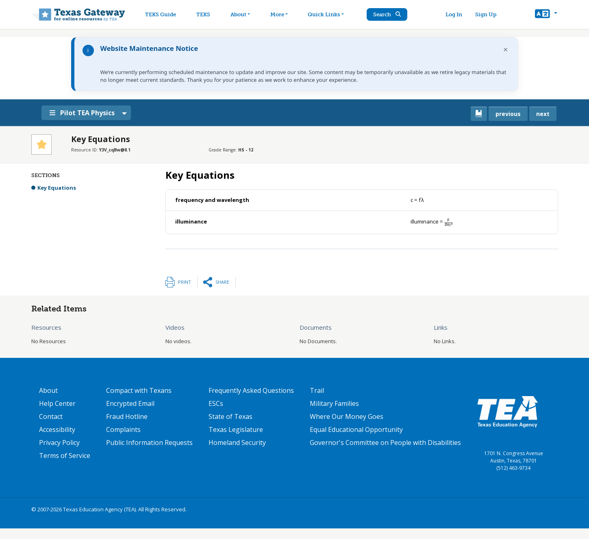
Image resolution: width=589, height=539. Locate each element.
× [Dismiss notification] (505, 49)
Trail (317, 390)
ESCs (216, 403)
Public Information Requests (149, 442)
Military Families (334, 403)
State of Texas (230, 416)
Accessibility (57, 429)
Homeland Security (237, 442)
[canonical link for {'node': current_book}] (479, 114)
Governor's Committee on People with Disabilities (385, 442)
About (48, 390)
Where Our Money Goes (346, 416)
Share (222, 282)
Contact (51, 416)
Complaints (123, 429)
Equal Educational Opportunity (356, 429)
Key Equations (56, 187)
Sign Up (487, 14)
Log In (455, 14)
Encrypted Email (130, 403)
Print (184, 282)
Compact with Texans (139, 390)
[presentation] (417, 200)
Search (390, 14)
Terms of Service (64, 455)
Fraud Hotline (127, 416)
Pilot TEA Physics (85, 112)
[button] (546, 14)
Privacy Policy (59, 442)
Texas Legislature (236, 429)
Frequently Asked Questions (251, 390)
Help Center (57, 403)
